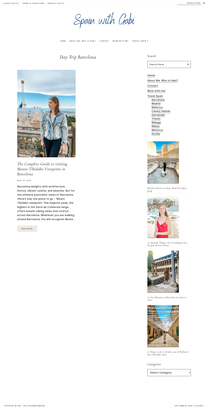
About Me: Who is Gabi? (162, 80)
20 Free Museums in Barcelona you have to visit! (166, 298)
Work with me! (156, 91)
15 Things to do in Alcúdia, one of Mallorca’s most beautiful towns (168, 353)
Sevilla (156, 133)
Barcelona (158, 100)
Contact (152, 85)
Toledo (156, 118)
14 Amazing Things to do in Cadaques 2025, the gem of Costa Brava (167, 244)
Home (151, 75)
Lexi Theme (179, 406)
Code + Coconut (196, 406)
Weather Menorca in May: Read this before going (167, 189)
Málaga (156, 122)
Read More (27, 229)
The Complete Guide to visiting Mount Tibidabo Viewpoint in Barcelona (42, 169)
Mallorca (157, 107)
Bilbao (156, 126)
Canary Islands (161, 111)
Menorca (157, 130)
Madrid (156, 103)
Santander (158, 115)
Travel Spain (155, 96)
